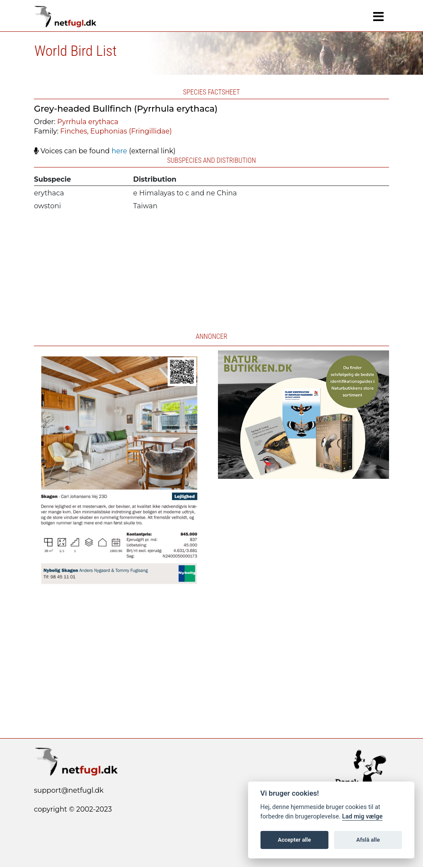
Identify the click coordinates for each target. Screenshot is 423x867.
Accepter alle (294, 840)
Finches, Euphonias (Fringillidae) (116, 131)
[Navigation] (378, 17)
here (119, 151)
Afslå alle (368, 840)
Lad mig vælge (362, 816)
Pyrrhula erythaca (87, 122)
